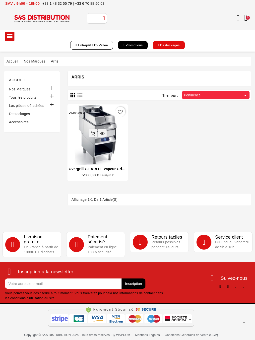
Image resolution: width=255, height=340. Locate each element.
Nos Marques (20, 89)
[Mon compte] (238, 18)
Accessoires (19, 122)
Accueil (17, 80)
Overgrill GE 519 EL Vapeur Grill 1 (98, 169)
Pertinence (216, 95)
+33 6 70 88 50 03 (89, 3)
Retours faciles (166, 237)
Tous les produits (22, 97)
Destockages (19, 114)
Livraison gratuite (33, 240)
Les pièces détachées (26, 106)
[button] (91, 45)
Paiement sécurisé (97, 240)
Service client (229, 237)
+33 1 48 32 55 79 (57, 3)
